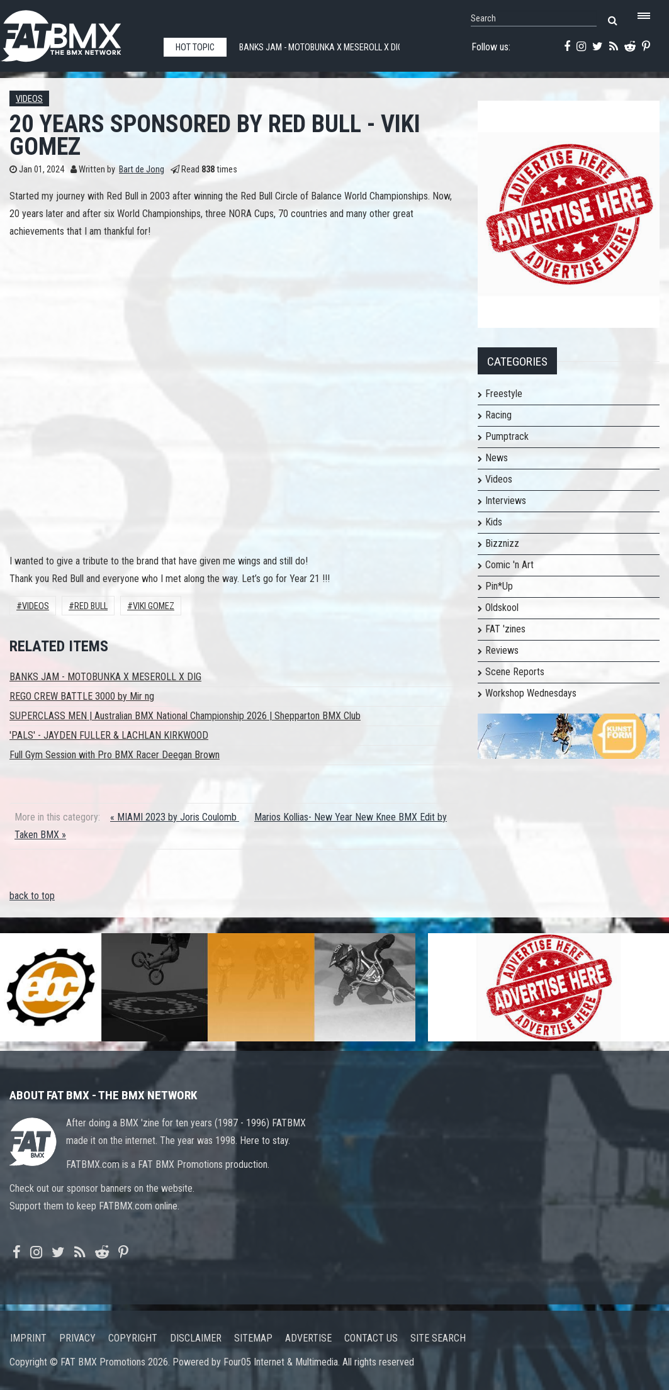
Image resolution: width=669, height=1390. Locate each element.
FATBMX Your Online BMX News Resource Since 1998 (75, 32)
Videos (29, 99)
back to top (32, 896)
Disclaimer (196, 1338)
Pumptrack (507, 436)
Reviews (502, 650)
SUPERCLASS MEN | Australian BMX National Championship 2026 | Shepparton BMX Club (185, 716)
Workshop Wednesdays (530, 693)
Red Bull (91, 606)
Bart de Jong (141, 169)
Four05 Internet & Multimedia (280, 1362)
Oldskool (502, 608)
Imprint (28, 1338)
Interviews (505, 501)
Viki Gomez (153, 606)
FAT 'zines (505, 629)
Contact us (371, 1338)
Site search (438, 1338)
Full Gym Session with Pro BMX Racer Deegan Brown (114, 755)
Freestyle (503, 394)
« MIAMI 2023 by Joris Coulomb (174, 817)
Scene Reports (514, 672)
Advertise (308, 1338)
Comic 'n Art (509, 565)
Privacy (77, 1338)
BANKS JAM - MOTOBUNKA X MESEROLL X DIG (105, 677)
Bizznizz (502, 543)
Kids (493, 522)
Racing (498, 415)
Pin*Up (499, 586)
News (496, 458)
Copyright (132, 1338)
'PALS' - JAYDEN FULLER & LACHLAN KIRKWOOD (108, 735)
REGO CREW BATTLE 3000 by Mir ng (81, 696)
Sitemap (253, 1338)
